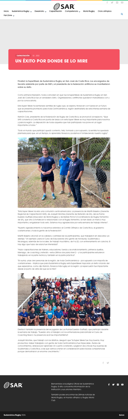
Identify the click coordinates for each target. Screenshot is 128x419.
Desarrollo (39, 11)
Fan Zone (8, 15)
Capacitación (55, 11)
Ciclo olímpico (105, 11)
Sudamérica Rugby (20, 11)
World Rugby (89, 11)
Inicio (6, 11)
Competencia (71, 11)
